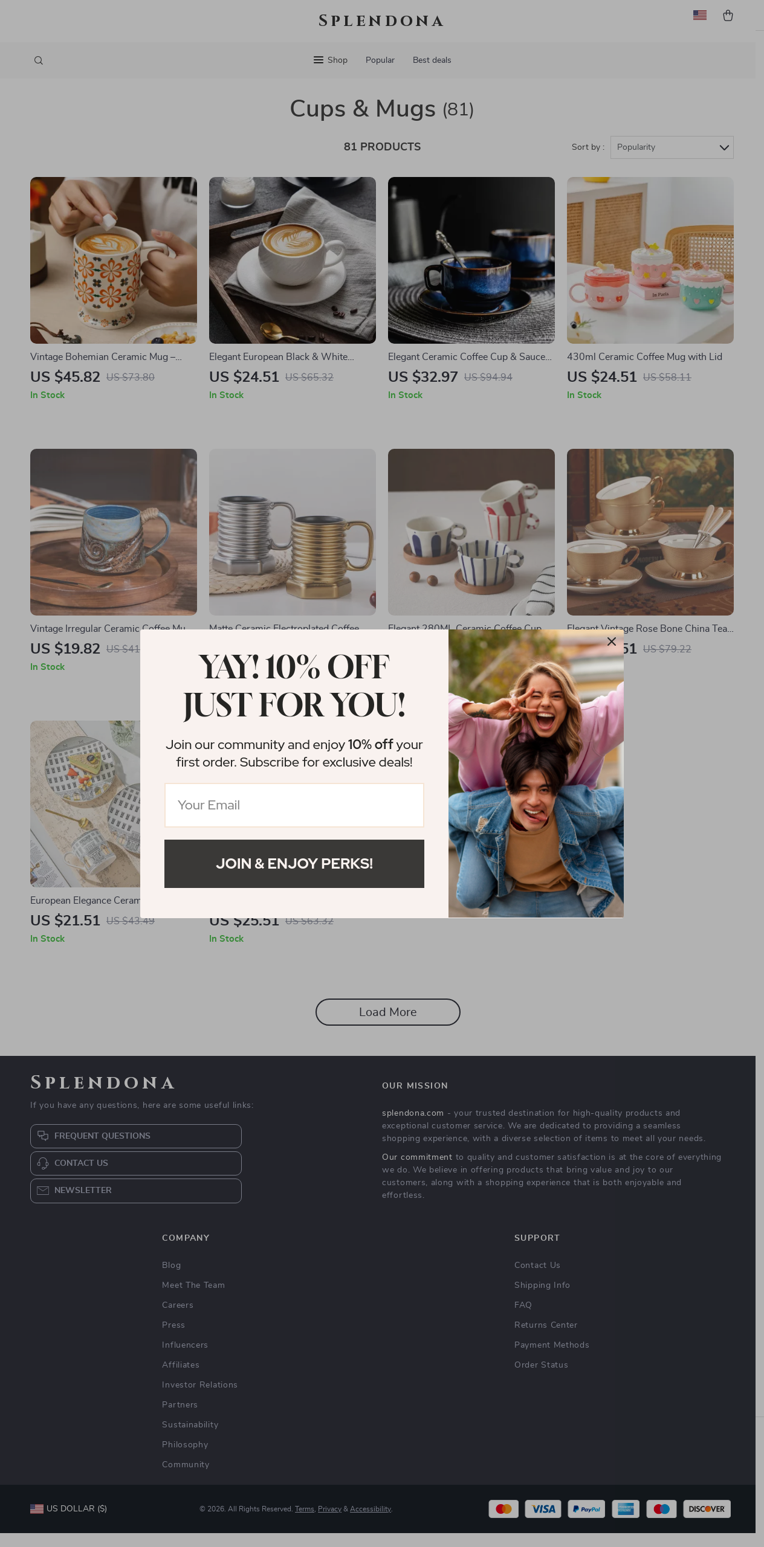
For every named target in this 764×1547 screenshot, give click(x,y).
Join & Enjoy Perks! (294, 863)
